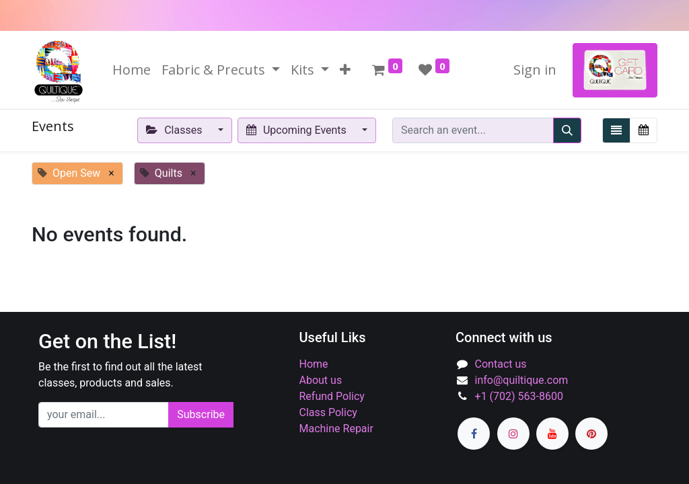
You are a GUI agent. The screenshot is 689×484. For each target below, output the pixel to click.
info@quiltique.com (522, 380)
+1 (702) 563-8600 (519, 396)
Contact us (501, 364)
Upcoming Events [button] (297, 130)
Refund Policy (332, 396)
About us (320, 380)
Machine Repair (336, 428)
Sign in (534, 70)
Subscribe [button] (201, 414)
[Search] (567, 130)
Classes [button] (175, 130)
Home (313, 364)
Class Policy (328, 412)
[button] (345, 69)
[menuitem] (131, 69)
